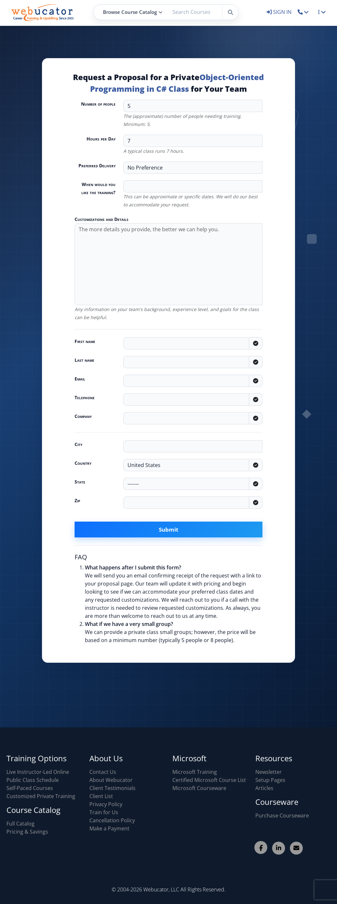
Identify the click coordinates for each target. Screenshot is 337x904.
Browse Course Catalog (132, 12)
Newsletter (268, 771)
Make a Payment (109, 828)
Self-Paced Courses (29, 788)
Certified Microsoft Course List (209, 780)
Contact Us (102, 771)
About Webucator (111, 780)
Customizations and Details (101, 219)
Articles (264, 788)
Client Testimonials (112, 788)
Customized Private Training (40, 796)
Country (83, 463)
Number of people (98, 104)
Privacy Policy (105, 804)
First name (85, 341)
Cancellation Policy (112, 820)
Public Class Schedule (32, 780)
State (80, 482)
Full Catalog (20, 823)
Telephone (85, 397)
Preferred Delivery (97, 165)
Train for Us (103, 812)
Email (80, 379)
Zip (77, 500)
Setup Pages (270, 780)
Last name (84, 360)
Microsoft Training (194, 771)
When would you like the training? (98, 188)
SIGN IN (280, 12)
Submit (168, 529)
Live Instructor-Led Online (37, 771)
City (78, 444)
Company (83, 416)
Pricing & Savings (27, 831)
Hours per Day (101, 139)
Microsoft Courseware (199, 788)
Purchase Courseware (282, 815)
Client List (101, 796)
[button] (303, 12)
